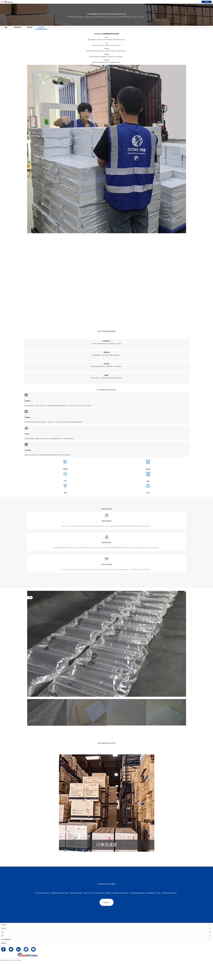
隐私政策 (3, 960)
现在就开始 (106, 902)
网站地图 (18, 960)
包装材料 (41, 27)
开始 (206, 1)
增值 (6, 27)
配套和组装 (17, 27)
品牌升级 (29, 27)
